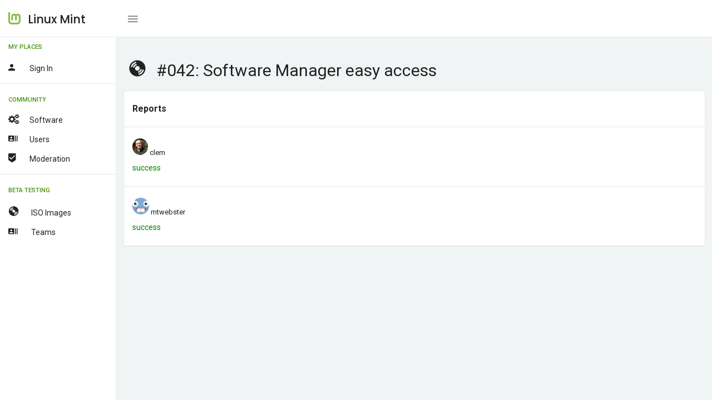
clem (157, 152)
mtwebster (168, 212)
